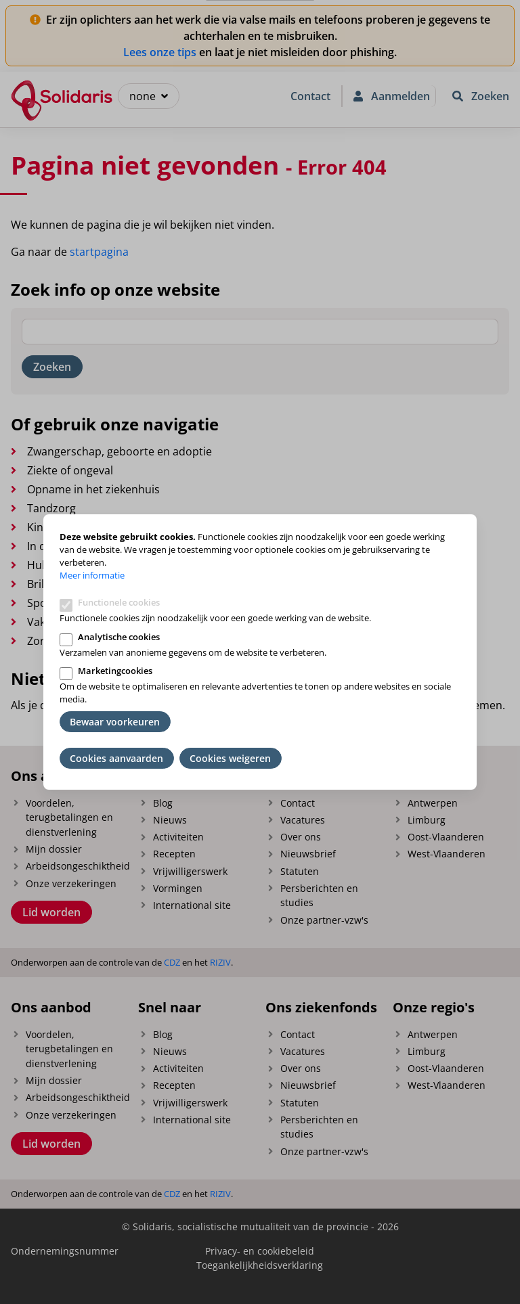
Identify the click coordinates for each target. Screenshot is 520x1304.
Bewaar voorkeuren (115, 721)
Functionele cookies (119, 602)
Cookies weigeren (230, 758)
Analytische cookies (119, 637)
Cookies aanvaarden (116, 758)
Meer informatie (92, 575)
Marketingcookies (115, 671)
